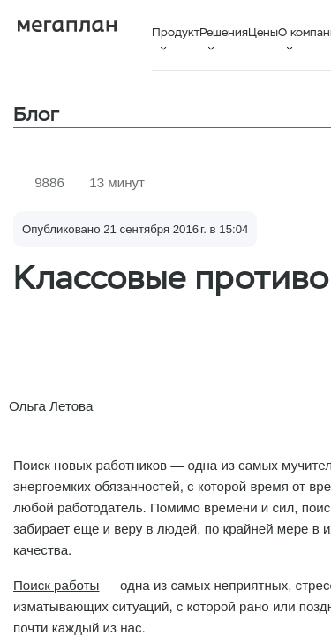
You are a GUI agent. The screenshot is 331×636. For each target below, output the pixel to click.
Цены (263, 32)
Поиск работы (56, 585)
